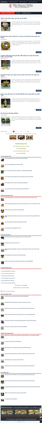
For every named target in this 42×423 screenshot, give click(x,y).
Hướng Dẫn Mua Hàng (13, 1)
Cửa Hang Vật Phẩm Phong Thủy (7, 13)
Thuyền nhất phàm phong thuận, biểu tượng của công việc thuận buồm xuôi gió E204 (20, 56)
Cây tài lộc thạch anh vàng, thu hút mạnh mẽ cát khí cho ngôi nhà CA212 (20, 75)
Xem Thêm (39, 52)
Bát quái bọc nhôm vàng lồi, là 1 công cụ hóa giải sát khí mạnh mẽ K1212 (20, 37)
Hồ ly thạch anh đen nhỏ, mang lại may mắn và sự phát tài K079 (18, 236)
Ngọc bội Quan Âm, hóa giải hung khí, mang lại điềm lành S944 (18, 347)
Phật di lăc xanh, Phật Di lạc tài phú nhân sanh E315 (15, 392)
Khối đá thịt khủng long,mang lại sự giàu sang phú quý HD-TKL (18, 302)
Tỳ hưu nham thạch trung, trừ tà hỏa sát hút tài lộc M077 (16, 158)
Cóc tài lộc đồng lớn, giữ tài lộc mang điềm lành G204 (16, 221)
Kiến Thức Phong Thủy (18, 15)
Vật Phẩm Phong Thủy (27, 13)
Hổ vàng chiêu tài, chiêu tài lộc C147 (12, 242)
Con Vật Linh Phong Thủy (7, 15)
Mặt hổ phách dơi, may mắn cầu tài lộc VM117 (14, 359)
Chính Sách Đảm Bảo (23, 1)
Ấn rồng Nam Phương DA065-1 (10, 113)
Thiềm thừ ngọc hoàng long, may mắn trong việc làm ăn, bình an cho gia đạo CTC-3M (22, 203)
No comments (4, 20)
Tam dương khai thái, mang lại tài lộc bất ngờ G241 (15, 255)
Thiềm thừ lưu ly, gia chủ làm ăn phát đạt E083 (14, 209)
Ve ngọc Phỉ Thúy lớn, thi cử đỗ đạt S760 (13, 341)
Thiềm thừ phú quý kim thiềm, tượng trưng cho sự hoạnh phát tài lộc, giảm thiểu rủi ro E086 (22, 216)
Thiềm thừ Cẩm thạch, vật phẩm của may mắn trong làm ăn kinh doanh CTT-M (21, 197)
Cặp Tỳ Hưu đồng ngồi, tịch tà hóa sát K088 (14, 164)
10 (21, 131)
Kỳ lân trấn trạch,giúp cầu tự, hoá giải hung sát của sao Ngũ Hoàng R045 (20, 314)
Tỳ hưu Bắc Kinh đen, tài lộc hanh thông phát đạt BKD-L (16, 182)
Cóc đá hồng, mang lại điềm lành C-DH (13, 228)
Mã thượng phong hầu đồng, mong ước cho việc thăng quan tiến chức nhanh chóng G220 (22, 249)
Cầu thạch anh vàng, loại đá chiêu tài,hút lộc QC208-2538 (16, 296)
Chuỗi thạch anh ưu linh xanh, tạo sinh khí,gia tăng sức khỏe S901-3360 (19, 308)
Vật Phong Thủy (4, 1)
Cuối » (28, 131)
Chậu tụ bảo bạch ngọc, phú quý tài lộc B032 (14, 18)
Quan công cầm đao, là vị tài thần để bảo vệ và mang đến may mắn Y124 (20, 94)
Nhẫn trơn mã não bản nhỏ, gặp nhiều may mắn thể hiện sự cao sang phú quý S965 (22, 335)
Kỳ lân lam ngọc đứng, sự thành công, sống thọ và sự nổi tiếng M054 (19, 261)
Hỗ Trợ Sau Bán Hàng (33, 1)
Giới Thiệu (18, 13)
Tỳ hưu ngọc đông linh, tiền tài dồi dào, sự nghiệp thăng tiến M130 (18, 170)
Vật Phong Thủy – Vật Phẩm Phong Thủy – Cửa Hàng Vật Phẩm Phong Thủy (22, 419)
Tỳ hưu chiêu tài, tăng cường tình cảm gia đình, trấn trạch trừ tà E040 (19, 176)
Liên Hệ (26, 15)
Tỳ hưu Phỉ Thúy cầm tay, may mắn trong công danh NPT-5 (17, 188)
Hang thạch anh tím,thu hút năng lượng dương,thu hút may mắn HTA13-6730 (20, 320)
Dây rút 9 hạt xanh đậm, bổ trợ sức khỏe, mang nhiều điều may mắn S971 (20, 353)
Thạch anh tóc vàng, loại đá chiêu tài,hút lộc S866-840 (16, 326)
